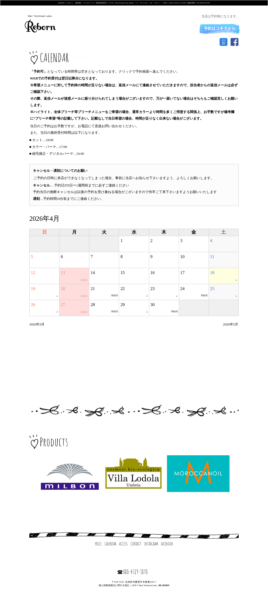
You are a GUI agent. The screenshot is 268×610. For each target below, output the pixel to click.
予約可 (114, 295)
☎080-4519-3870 (132, 572)
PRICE (98, 544)
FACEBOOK (167, 544)
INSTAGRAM (151, 544)
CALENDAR (110, 544)
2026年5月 (230, 324)
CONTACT (135, 544)
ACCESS (123, 544)
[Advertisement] (134, 360)
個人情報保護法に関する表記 (114, 585)
